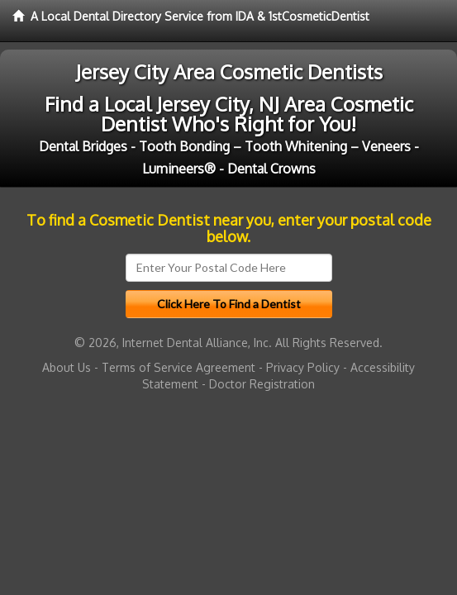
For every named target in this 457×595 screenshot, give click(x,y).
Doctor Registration (262, 384)
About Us (66, 367)
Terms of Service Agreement (178, 367)
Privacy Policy (303, 367)
